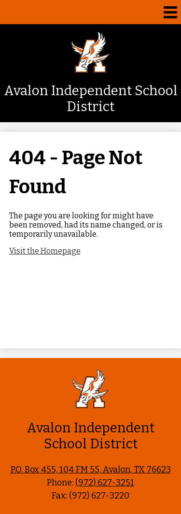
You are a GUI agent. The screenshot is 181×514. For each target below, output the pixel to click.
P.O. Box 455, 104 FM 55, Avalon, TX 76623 (91, 469)
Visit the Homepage (45, 251)
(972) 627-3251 (104, 482)
